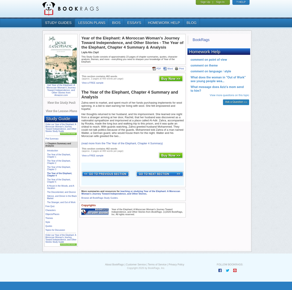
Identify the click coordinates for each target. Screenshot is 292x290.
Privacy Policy (176, 264)
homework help (164, 23)
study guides (58, 23)
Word (168, 68)
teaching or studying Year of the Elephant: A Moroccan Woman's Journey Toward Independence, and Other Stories (130, 192)
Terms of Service (157, 264)
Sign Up (205, 2)
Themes (49, 218)
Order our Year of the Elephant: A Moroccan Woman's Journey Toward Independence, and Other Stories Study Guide (60, 127)
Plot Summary (52, 139)
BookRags (201, 40)
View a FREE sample (93, 83)
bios (116, 23)
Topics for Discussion (55, 230)
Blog (191, 23)
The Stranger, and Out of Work (61, 202)
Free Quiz (50, 206)
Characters (50, 210)
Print (179, 68)
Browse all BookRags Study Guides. (99, 198)
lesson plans (91, 23)
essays (134, 23)
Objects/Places (52, 214)
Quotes (48, 226)
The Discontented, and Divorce (61, 192)
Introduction (52, 150)
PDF (156, 68)
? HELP (241, 2)
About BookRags (114, 264)
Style (47, 222)
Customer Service (136, 264)
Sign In (220, 2)
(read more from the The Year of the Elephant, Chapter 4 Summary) (122, 143)
